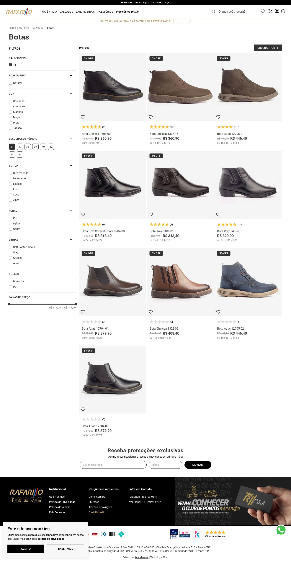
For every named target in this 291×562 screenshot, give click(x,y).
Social (16, 194)
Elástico (17, 183)
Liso (15, 189)
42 (51, 146)
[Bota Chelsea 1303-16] (180, 98)
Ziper (16, 199)
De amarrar (19, 178)
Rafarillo (24, 27)
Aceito (26, 548)
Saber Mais (65, 548)
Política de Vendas (59, 507)
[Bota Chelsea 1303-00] (112, 98)
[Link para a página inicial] (13, 28)
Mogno (17, 117)
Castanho (18, 101)
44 (19, 154)
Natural (17, 82)
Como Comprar (97, 496)
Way (15, 252)
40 (43, 146)
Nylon (16, 223)
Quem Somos (57, 496)
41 (14, 64)
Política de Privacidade (62, 501)
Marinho (18, 111)
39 (35, 146)
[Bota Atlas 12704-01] (112, 293)
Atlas (16, 263)
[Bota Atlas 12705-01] (248, 98)
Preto (16, 122)
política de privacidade (51, 538)
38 (27, 146)
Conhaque (19, 106)
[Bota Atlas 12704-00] (112, 391)
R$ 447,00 (69, 307)
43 (12, 154)
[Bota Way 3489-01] (180, 196)
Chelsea (17, 257)
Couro (16, 228)
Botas (50, 27)
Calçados (37, 27)
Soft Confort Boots (24, 247)
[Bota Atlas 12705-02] (248, 293)
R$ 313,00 (55, 307)
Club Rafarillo (97, 512)
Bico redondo (20, 173)
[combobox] (237, 11)
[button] (42, 57)
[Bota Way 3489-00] (248, 196)
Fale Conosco (57, 512)
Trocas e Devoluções (100, 507)
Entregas (94, 501)
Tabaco (17, 127)
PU (15, 218)
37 (19, 146)
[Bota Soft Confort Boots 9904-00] (112, 196)
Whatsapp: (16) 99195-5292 (144, 501)
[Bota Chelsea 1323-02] (180, 293)
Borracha (18, 281)
